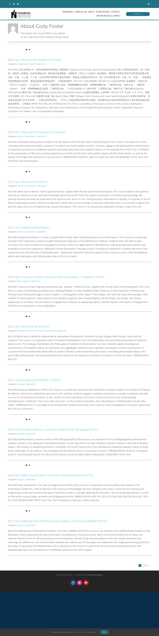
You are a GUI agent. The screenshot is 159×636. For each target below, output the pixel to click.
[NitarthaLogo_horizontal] (21, 10)
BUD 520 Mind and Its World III (28, 326)
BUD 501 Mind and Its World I (28, 182)
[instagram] (14, 4)
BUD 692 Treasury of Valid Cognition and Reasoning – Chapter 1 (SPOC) (56, 277)
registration (41, 64)
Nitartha (95, 575)
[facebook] (10, 4)
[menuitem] (149, 4)
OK (104, 632)
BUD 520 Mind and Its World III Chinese (34, 60)
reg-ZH (32, 64)
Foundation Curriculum (27, 331)
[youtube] (18, 4)
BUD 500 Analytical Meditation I (29, 227)
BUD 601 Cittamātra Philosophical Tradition (37, 132)
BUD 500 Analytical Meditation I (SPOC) (34, 380)
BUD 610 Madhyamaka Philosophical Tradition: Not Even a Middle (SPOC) (57, 521)
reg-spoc (26, 281)
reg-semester (23, 64)
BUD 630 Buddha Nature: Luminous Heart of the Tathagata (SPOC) (53, 429)
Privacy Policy (81, 632)
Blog (19, 281)
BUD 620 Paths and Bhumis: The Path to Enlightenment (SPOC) (51, 475)
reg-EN (20, 136)
